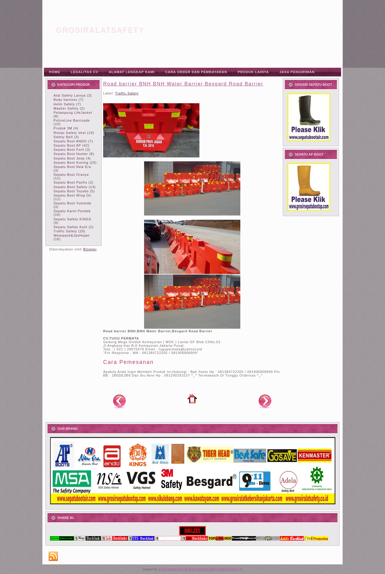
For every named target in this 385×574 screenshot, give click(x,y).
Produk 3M (63, 128)
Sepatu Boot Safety (71, 187)
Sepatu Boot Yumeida (72, 203)
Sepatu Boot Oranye (71, 174)
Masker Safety (66, 108)
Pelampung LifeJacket (73, 112)
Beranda (192, 398)
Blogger (90, 249)
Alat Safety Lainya (70, 95)
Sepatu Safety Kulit (71, 227)
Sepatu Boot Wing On (72, 195)
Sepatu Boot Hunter (71, 154)
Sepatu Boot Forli (69, 149)
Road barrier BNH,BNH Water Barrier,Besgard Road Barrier (183, 83)
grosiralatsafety (100, 30)
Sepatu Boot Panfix (70, 182)
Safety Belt (63, 137)
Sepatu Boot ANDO (70, 141)
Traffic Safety (65, 231)
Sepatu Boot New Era (72, 167)
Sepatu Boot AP (67, 145)
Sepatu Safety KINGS (72, 219)
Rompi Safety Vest (70, 133)
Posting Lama (265, 401)
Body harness (65, 99)
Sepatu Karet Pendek (72, 211)
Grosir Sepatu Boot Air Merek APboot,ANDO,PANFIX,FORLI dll (200, 569)
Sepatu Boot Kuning (71, 162)
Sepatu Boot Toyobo (71, 191)
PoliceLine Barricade (72, 120)
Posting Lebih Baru (119, 401)
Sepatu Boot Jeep (69, 158)
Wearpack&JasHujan (72, 235)
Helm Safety (64, 104)
